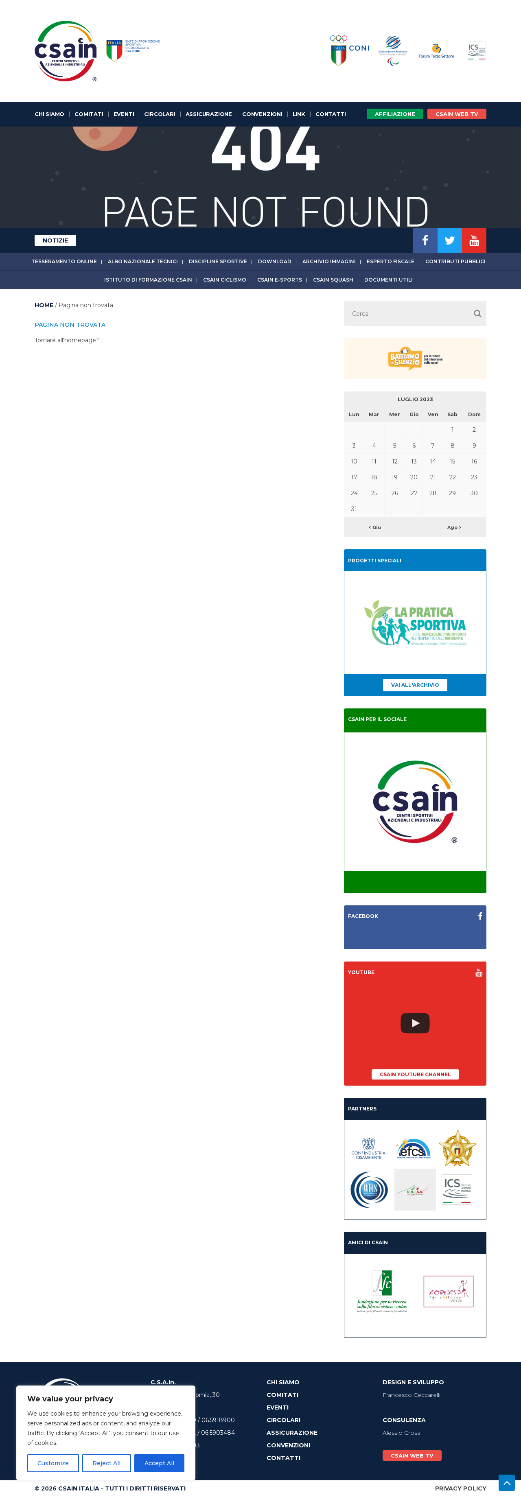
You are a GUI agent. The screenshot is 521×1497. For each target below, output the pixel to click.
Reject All (106, 1463)
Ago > (454, 527)
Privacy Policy (460, 1488)
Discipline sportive (218, 261)
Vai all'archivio (415, 685)
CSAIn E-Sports (279, 280)
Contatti (330, 114)
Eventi (124, 114)
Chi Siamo (49, 114)
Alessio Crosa (401, 1432)
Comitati (88, 114)
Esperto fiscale (390, 261)
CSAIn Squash (333, 280)
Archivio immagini (329, 261)
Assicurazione (209, 114)
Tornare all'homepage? (67, 340)
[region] (105, 1433)
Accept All (159, 1463)
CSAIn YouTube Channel (415, 1074)
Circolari (159, 114)
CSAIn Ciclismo (224, 280)
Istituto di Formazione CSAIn (148, 280)
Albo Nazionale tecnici (143, 261)
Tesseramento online (64, 261)
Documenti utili (388, 280)
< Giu (374, 527)
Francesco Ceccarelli (411, 1395)
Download (274, 261)
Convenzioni (262, 114)
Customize (53, 1463)
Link (299, 114)
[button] (477, 313)
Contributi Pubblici (455, 261)
